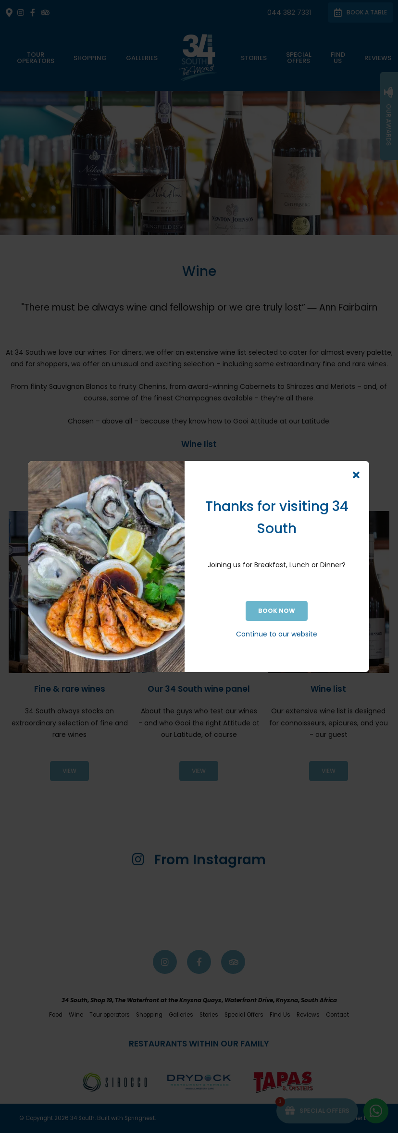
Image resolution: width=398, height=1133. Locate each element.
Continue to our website (276, 634)
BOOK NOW (276, 611)
